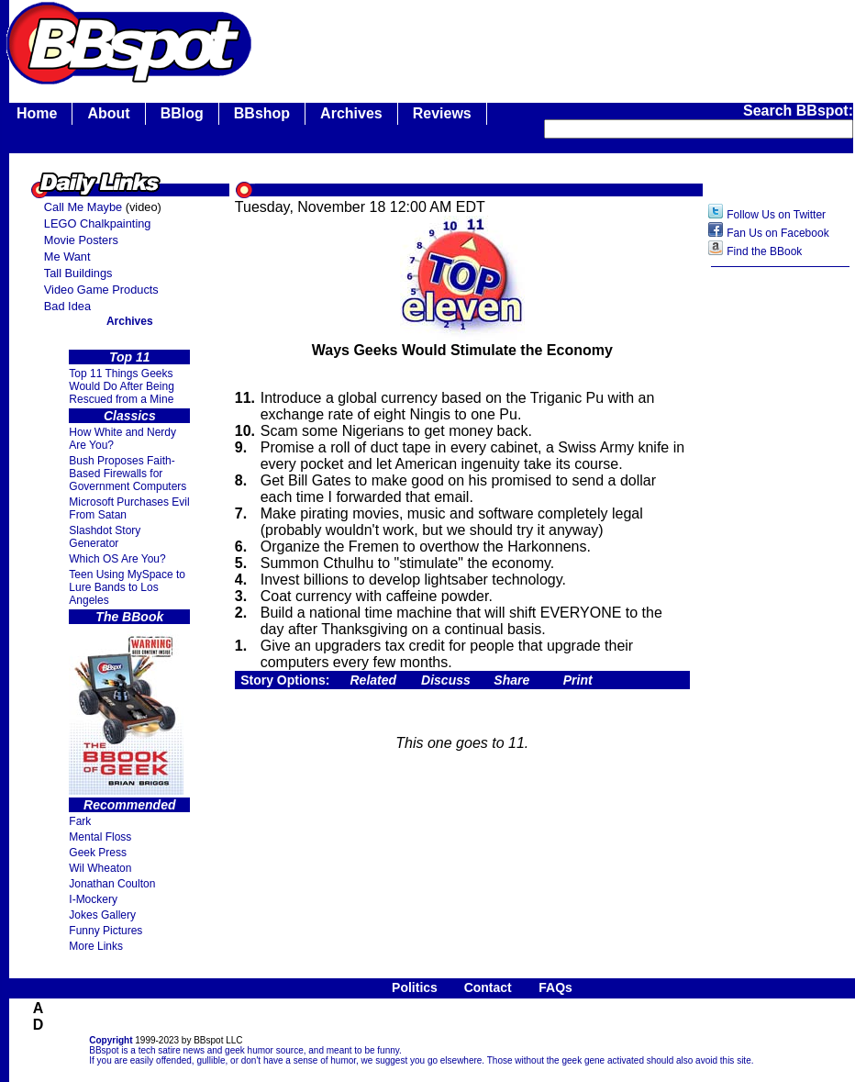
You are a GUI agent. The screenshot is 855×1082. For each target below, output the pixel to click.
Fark (80, 821)
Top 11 (129, 357)
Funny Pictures (105, 930)
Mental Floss (100, 837)
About (108, 113)
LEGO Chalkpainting (97, 223)
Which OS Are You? (117, 558)
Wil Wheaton (100, 868)
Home (37, 113)
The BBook (129, 616)
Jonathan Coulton (112, 883)
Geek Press (98, 852)
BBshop (262, 113)
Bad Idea (67, 306)
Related (373, 680)
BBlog (182, 113)
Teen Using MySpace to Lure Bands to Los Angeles (127, 587)
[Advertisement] (779, 566)
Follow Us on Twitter (776, 214)
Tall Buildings (78, 273)
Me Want (67, 256)
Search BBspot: (798, 110)
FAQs (555, 987)
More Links (96, 946)
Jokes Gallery (102, 915)
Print (578, 680)
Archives (351, 113)
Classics (130, 415)
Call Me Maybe (83, 207)
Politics (415, 987)
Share (511, 680)
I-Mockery (93, 899)
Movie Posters (81, 240)
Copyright (110, 1040)
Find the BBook (764, 251)
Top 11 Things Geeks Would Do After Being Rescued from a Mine (121, 386)
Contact (488, 987)
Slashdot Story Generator (104, 537)
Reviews (442, 113)
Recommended (129, 805)
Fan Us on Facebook (777, 233)
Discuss (446, 680)
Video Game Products (101, 289)
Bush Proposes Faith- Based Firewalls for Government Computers (127, 473)
